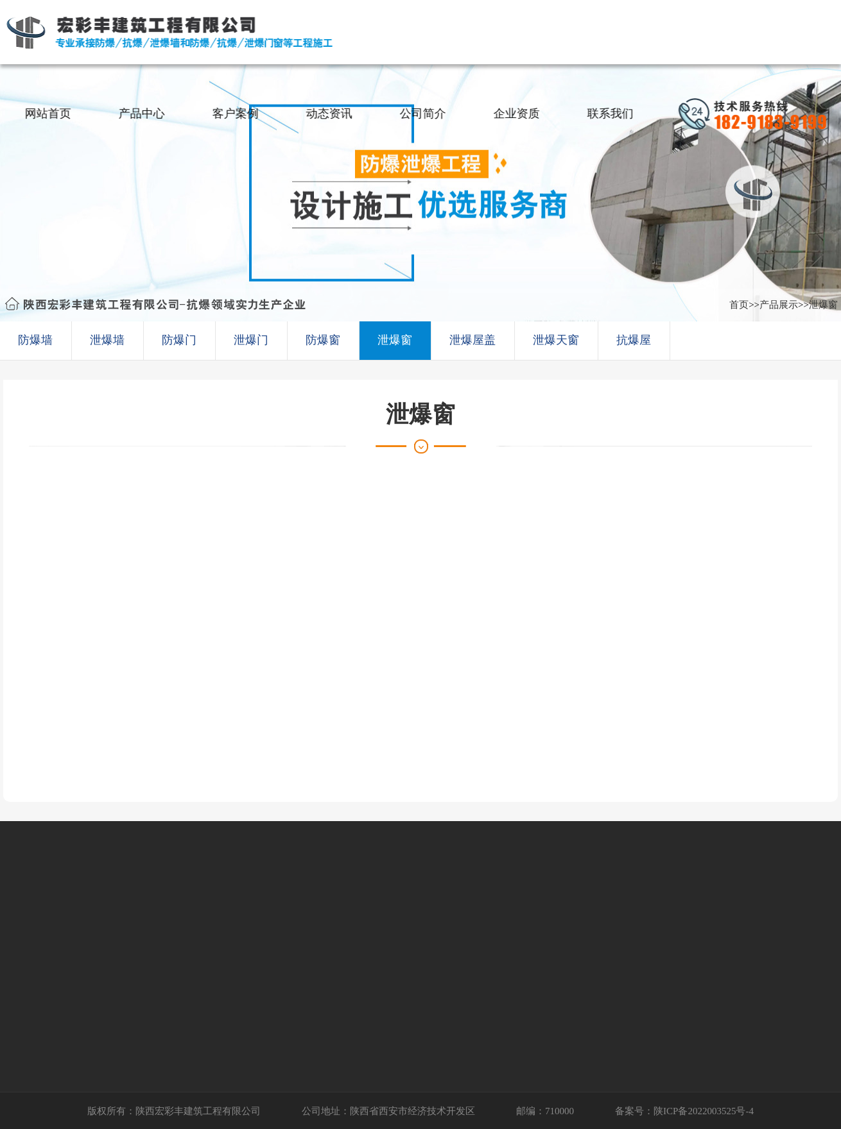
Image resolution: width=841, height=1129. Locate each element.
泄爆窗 (823, 305)
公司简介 (427, 113)
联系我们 (614, 113)
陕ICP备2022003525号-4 (704, 1111)
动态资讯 (333, 113)
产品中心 (146, 113)
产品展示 (778, 305)
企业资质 (521, 113)
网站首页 (52, 113)
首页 (739, 305)
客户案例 (239, 113)
